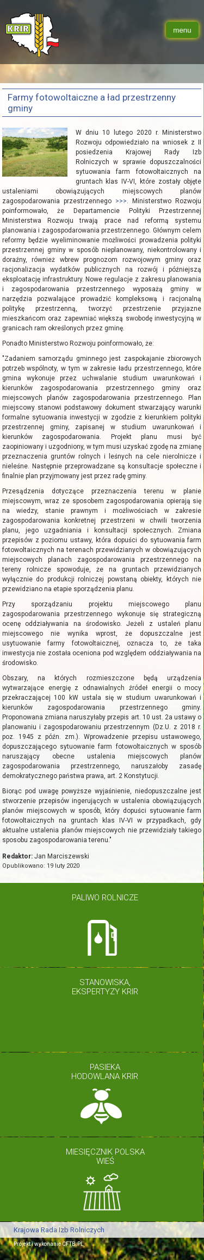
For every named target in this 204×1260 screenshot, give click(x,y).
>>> (121, 201)
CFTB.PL (73, 1244)
